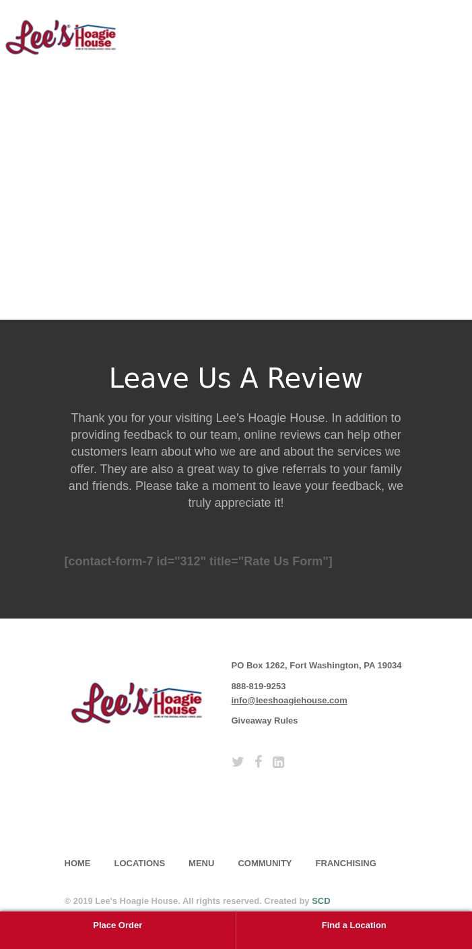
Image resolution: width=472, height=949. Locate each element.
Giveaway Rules (265, 720)
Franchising (346, 863)
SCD (321, 901)
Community (265, 863)
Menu (201, 863)
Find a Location (354, 925)
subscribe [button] (118, 813)
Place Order (117, 925)
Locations (140, 863)
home (78, 863)
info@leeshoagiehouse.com (289, 700)
